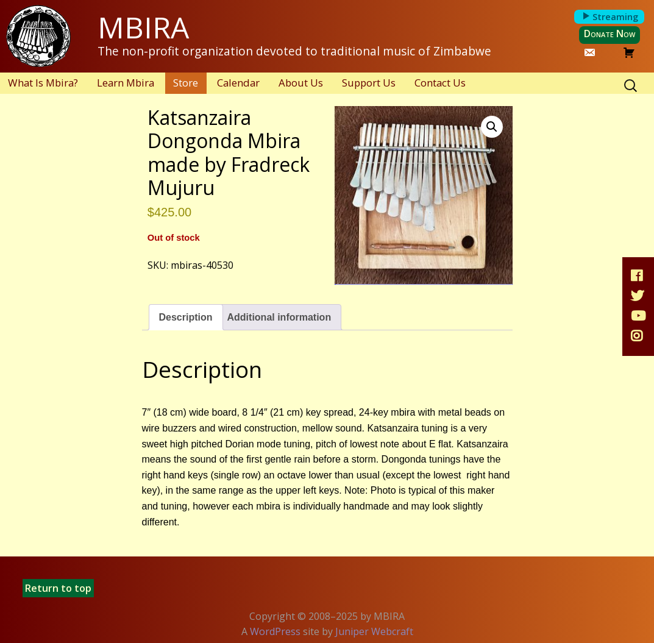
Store (185, 83)
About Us (301, 83)
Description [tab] (186, 317)
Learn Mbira (125, 83)
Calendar (238, 83)
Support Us (369, 83)
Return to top (58, 588)
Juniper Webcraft (374, 631)
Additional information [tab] (279, 317)
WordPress (275, 631)
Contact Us (440, 83)
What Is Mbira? (43, 83)
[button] (492, 127)
